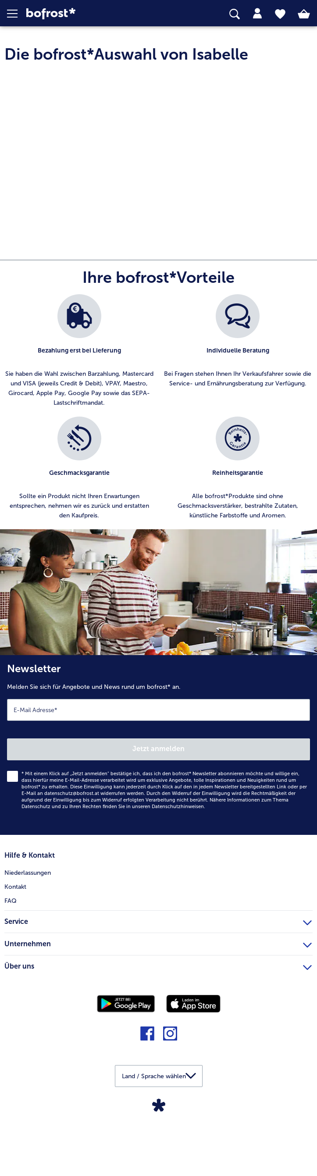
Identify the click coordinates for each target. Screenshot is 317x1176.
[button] (16, 13)
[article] (158, 293)
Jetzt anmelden (158, 816)
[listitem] (79, 418)
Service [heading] (158, 987)
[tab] (257, 13)
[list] (158, 478)
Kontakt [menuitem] (15, 954)
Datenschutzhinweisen (178, 874)
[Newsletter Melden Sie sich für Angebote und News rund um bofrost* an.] (158, 812)
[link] (88, 14)
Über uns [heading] (158, 1031)
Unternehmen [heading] (158, 1009)
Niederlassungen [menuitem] (27, 940)
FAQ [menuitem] (10, 967)
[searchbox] (234, 14)
